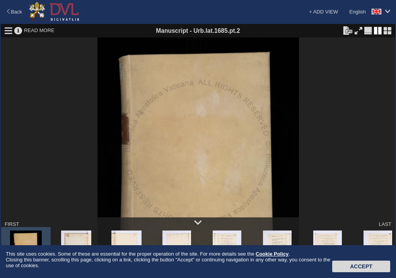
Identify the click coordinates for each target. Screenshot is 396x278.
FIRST (12, 224)
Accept (361, 266)
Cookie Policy (272, 254)
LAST (385, 224)
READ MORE (39, 30)
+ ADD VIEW (323, 12)
